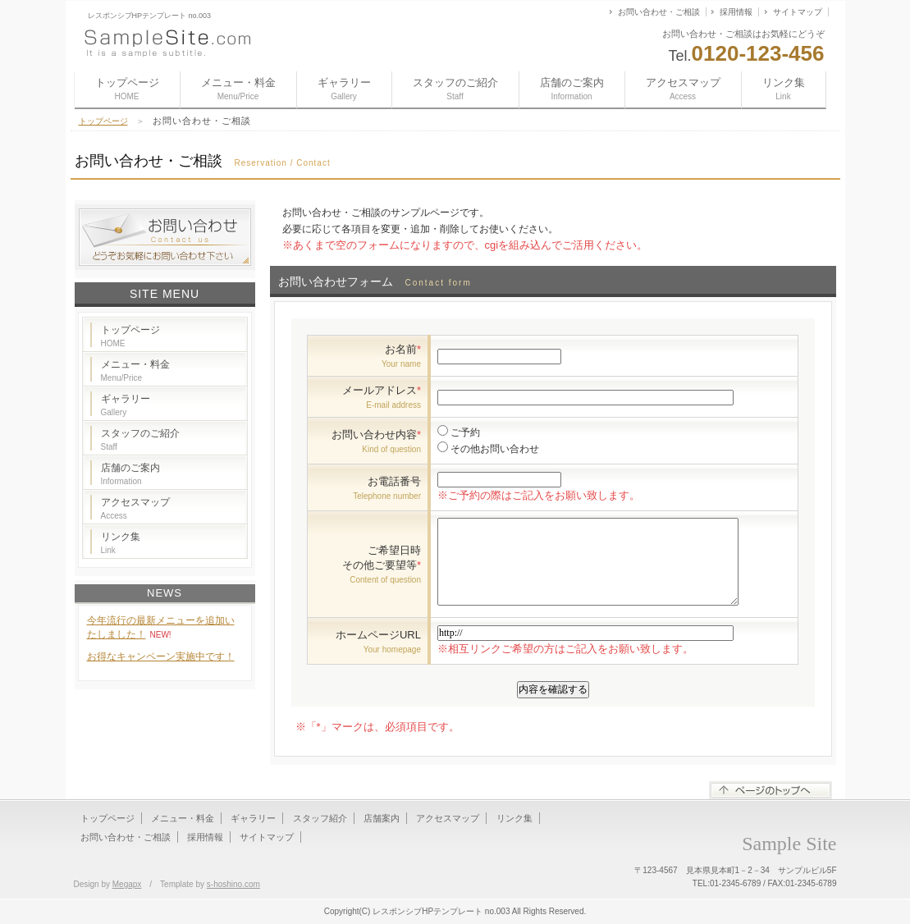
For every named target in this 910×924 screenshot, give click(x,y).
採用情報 (736, 11)
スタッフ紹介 (320, 818)
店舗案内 (382, 818)
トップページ (127, 88)
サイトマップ (797, 11)
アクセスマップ (683, 88)
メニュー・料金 (238, 88)
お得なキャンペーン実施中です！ (161, 656)
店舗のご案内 (572, 88)
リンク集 (783, 88)
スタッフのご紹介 (455, 88)
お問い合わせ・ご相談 (659, 11)
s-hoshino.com (233, 884)
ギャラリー (344, 88)
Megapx (127, 884)
